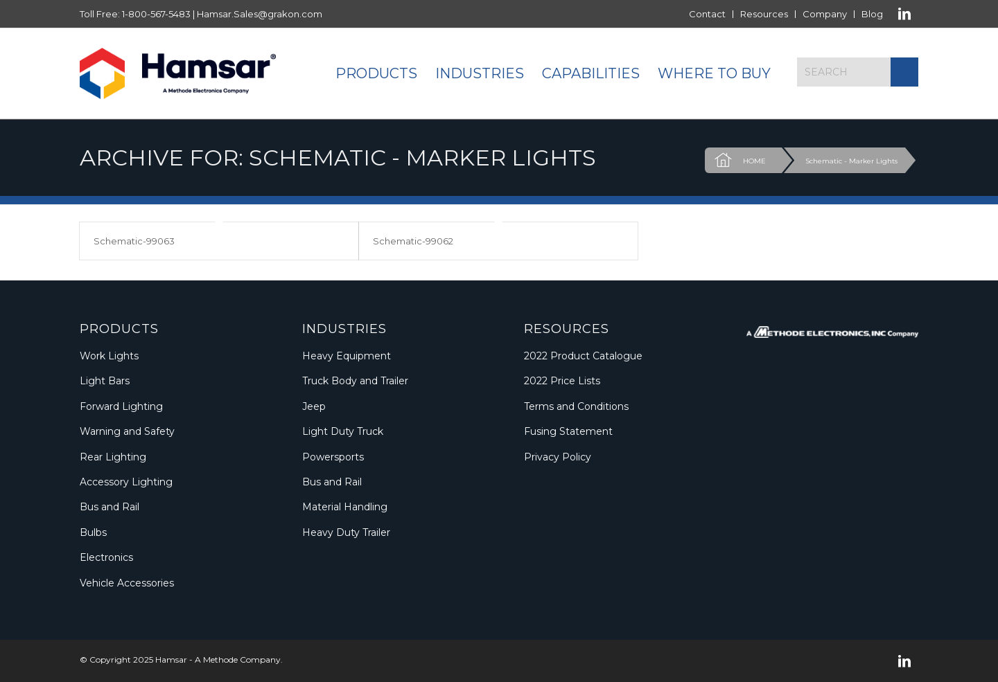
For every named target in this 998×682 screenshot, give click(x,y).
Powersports (333, 457)
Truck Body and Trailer (355, 381)
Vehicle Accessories (127, 583)
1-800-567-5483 (156, 13)
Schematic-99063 (134, 240)
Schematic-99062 (413, 240)
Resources (764, 13)
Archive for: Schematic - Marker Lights (338, 157)
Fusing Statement (568, 431)
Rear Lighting (113, 457)
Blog (872, 13)
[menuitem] (707, 14)
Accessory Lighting (126, 482)
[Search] (857, 72)
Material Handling (344, 507)
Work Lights (109, 356)
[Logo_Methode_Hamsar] (178, 73)
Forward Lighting (121, 406)
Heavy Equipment (346, 356)
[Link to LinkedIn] (904, 14)
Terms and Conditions (576, 406)
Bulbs (93, 532)
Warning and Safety (127, 431)
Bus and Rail (109, 507)
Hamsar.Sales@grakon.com (259, 13)
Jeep (314, 406)
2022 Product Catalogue (583, 356)
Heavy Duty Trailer (346, 532)
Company (825, 13)
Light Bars (105, 381)
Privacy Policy (557, 457)
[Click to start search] (904, 72)
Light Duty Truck (342, 431)
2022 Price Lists (562, 381)
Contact (707, 13)
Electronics (106, 557)
